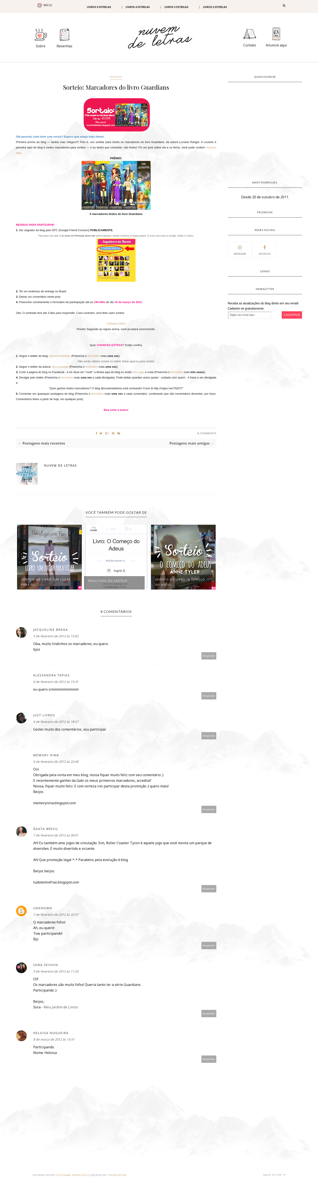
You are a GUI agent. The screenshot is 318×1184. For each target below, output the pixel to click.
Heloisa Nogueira (50, 1033)
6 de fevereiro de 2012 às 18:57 (55, 722)
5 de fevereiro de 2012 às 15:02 (55, 636)
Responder (209, 655)
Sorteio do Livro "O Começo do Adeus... (180, 582)
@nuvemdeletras (59, 356)
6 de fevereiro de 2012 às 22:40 (55, 762)
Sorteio (116, 76)
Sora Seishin (45, 965)
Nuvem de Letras (60, 465)
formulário (93, 356)
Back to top (274, 1174)
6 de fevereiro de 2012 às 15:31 (55, 682)
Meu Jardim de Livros (61, 1007)
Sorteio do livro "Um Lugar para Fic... (46, 582)
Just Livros (44, 715)
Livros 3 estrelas (176, 7)
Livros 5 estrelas (99, 7)
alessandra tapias (51, 675)
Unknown (42, 908)
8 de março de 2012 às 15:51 (53, 1039)
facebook (265, 249)
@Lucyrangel (60, 366)
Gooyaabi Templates (72, 1175)
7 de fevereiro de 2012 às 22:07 (55, 914)
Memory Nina (46, 755)
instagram (240, 249)
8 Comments (206, 433)
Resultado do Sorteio (107, 581)
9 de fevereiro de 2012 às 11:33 (55, 971)
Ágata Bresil (45, 829)
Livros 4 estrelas (138, 7)
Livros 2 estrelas (215, 7)
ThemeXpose (117, 1175)
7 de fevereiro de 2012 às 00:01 (55, 835)
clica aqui (138, 372)
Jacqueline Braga (50, 630)
